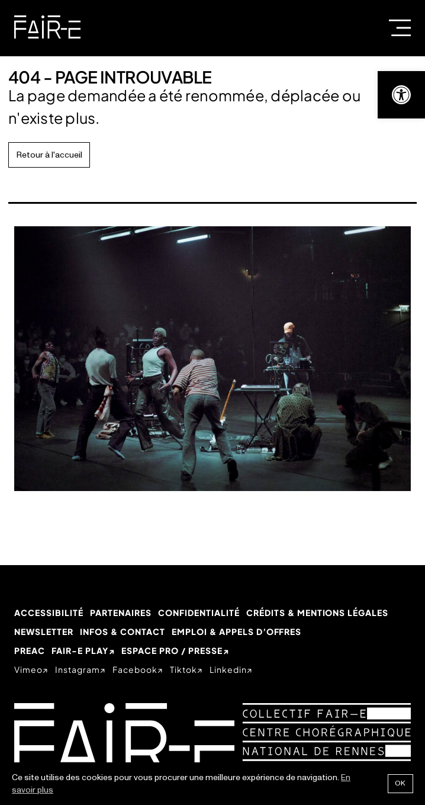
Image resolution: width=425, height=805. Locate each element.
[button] (401, 94)
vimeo (28, 669)
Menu (400, 28)
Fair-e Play (79, 650)
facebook (134, 669)
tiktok (183, 669)
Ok (400, 783)
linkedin (228, 669)
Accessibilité (48, 612)
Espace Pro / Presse (172, 650)
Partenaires (121, 612)
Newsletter (43, 631)
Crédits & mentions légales (317, 612)
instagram (77, 669)
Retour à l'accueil (49, 155)
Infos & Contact (122, 631)
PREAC (29, 650)
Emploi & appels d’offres (237, 631)
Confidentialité (199, 612)
